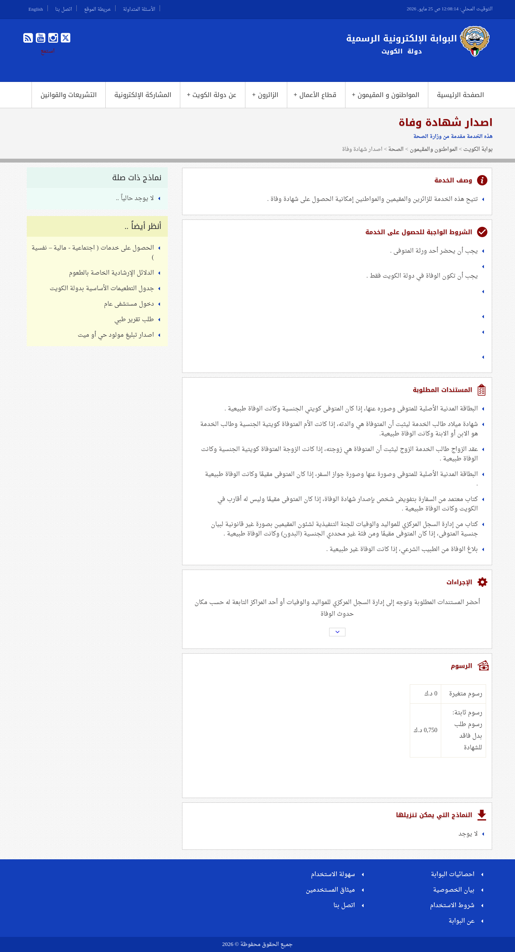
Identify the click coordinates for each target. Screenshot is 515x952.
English (35, 8)
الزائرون (265, 95)
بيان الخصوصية (453, 890)
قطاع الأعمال (315, 95)
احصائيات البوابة (452, 874)
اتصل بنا (63, 8)
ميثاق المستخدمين (330, 890)
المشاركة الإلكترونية (142, 95)
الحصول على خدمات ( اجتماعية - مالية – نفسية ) (92, 252)
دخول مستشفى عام (129, 304)
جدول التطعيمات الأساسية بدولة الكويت (102, 288)
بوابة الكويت (478, 149)
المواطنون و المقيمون (385, 95)
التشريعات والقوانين (69, 95)
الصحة (396, 149)
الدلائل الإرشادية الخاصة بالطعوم (111, 273)
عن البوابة (461, 921)
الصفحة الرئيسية (460, 95)
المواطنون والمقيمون (434, 149)
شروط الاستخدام (452, 905)
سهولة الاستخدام (333, 874)
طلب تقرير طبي (134, 320)
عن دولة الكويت (211, 95)
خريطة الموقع (97, 8)
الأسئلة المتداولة (139, 8)
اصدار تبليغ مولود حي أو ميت (116, 335)
